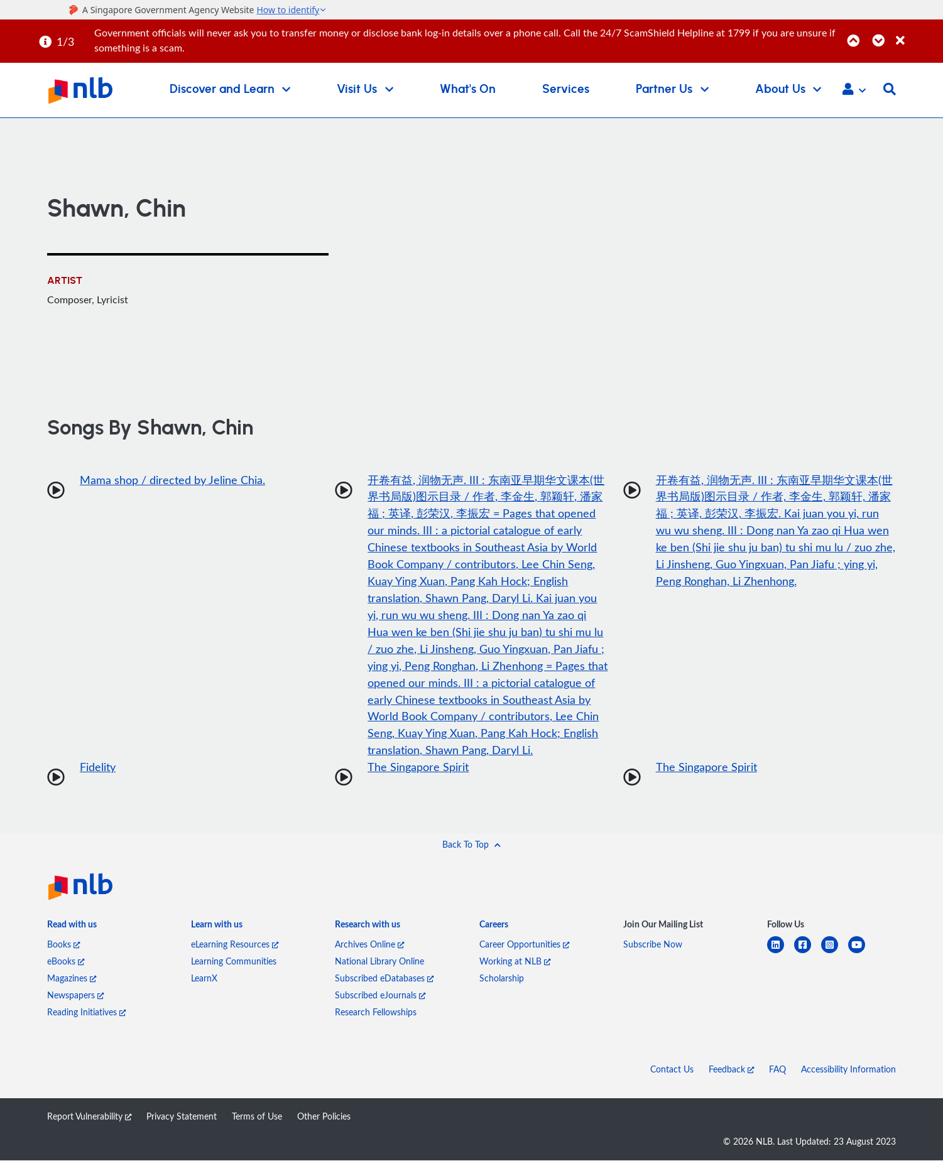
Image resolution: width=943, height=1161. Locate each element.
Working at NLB (514, 962)
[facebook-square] (807, 953)
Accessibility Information (848, 1070)
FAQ (777, 1070)
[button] (854, 90)
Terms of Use (257, 1117)
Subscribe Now (652, 945)
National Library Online (379, 962)
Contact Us (672, 1070)
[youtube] (861, 953)
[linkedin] (780, 953)
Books (63, 945)
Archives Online (369, 945)
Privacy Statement (181, 1117)
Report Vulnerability (89, 1117)
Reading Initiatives (86, 1012)
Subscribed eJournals (380, 996)
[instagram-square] (834, 953)
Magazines (71, 979)
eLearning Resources (234, 945)
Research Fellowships (376, 1012)
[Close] (917, 33)
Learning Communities (233, 962)
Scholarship (501, 979)
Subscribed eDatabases (384, 979)
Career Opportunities (524, 945)
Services (565, 89)
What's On (468, 89)
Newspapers (75, 996)
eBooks (65, 962)
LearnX (204, 979)
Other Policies (324, 1117)
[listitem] (72, 928)
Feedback (731, 1070)
